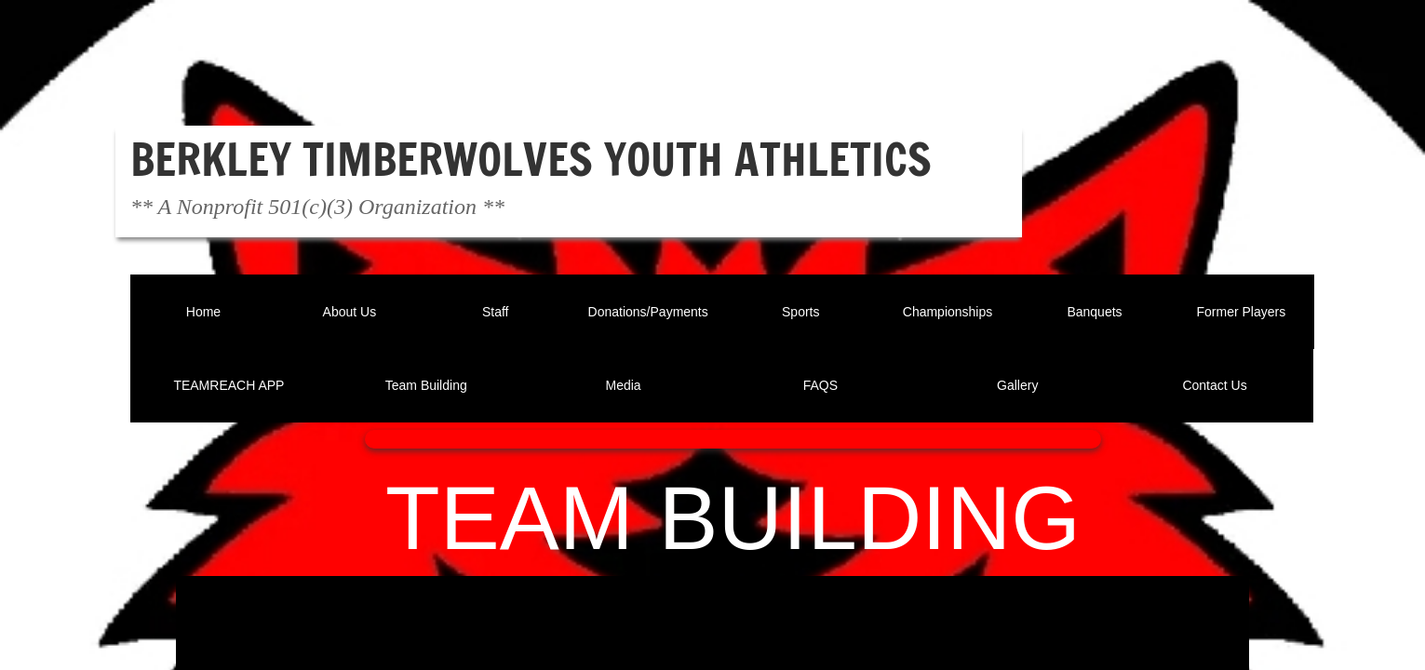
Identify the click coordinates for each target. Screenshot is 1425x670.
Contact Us (1214, 385)
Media (623, 385)
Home (203, 311)
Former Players (1241, 311)
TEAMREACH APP (228, 385)
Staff (495, 311)
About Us (350, 311)
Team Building (426, 385)
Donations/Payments (648, 311)
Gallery (1017, 385)
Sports (800, 311)
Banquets (1094, 311)
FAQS (820, 385)
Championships (948, 311)
